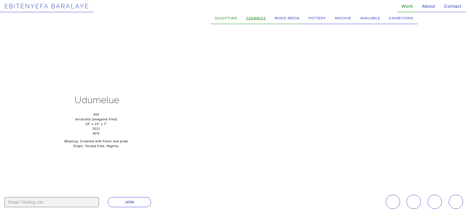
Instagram (393, 202)
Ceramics (256, 18)
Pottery (317, 18)
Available (370, 18)
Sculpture (226, 18)
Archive (343, 18)
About (428, 6)
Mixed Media (287, 18)
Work (407, 6)
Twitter (456, 202)
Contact (453, 6)
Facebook (414, 202)
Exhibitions (401, 18)
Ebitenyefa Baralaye (46, 6)
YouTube (435, 202)
